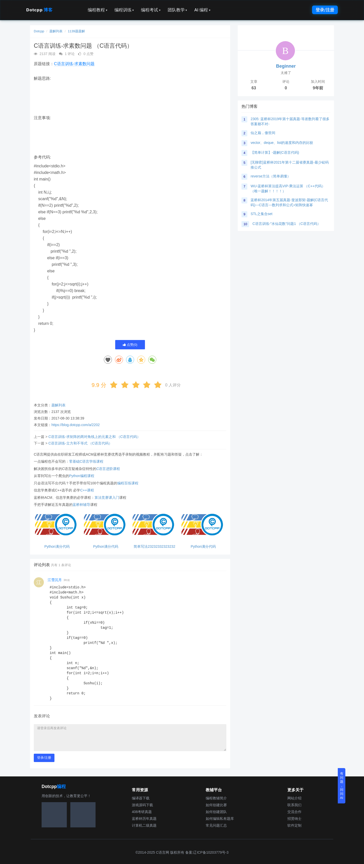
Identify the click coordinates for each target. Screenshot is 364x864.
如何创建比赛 (216, 805)
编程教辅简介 (216, 798)
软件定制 (294, 825)
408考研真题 (142, 812)
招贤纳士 (294, 819)
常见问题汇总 (216, 825)
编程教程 (97, 9)
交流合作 (294, 812)
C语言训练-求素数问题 (74, 64)
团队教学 (177, 9)
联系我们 (294, 805)
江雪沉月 (55, 580)
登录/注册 (325, 9)
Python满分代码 (57, 546)
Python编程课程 (81, 476)
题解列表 (56, 31)
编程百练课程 (127, 483)
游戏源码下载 (142, 805)
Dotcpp (39, 9)
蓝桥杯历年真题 (144, 819)
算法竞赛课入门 (107, 497)
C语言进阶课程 (108, 469)
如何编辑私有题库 (220, 819)
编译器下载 (140, 798)
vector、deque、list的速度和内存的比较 (282, 143)
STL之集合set (261, 214)
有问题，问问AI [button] (341, 786)
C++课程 (87, 490)
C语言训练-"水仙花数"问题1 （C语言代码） (286, 224)
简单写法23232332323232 (154, 546)
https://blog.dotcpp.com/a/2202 (75, 425)
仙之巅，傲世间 (263, 133)
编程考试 (151, 9)
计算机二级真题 (144, 825)
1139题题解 (76, 31)
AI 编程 (202, 9)
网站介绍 (294, 798)
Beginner (286, 66)
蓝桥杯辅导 (81, 505)
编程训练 (124, 9)
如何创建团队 (216, 812)
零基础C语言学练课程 (86, 461)
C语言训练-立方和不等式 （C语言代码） (80, 443)
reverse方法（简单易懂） (271, 176)
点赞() (130, 345)
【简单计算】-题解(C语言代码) (275, 152)
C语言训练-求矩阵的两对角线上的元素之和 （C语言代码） (94, 437)
